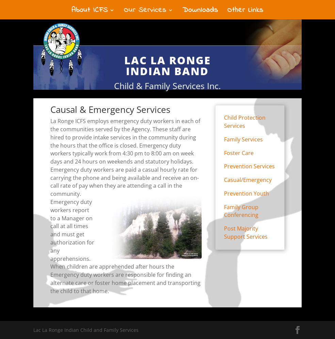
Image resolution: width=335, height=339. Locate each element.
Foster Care (239, 153)
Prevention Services (249, 166)
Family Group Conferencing (241, 211)
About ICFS (89, 11)
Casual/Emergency (248, 180)
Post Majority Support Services (246, 232)
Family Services (243, 139)
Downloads (200, 11)
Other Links (245, 11)
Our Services (145, 11)
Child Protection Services (245, 122)
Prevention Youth (246, 193)
